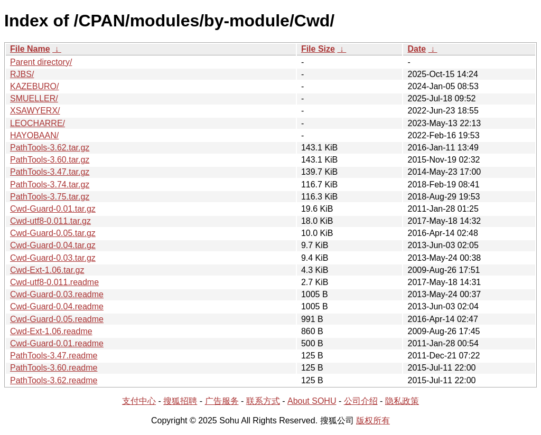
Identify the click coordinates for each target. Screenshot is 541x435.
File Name (30, 48)
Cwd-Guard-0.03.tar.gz (53, 257)
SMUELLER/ (34, 98)
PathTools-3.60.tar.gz (49, 159)
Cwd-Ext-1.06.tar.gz (47, 270)
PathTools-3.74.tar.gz (49, 184)
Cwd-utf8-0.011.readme (54, 282)
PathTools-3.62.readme (53, 380)
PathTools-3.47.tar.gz (49, 171)
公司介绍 (361, 400)
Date (416, 48)
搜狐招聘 (180, 400)
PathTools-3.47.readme (53, 355)
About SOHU (311, 400)
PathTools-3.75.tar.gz (49, 196)
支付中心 (139, 400)
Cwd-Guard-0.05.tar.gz (53, 233)
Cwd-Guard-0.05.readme (57, 319)
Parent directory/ (41, 62)
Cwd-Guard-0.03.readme (57, 294)
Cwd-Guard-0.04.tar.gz (53, 245)
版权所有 (373, 420)
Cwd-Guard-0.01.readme (57, 343)
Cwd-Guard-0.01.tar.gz (53, 208)
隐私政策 (402, 400)
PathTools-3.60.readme (53, 367)
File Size (318, 48)
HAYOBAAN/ (34, 135)
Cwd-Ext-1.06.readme (51, 331)
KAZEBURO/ (34, 86)
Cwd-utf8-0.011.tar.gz (50, 220)
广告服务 (222, 400)
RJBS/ (22, 74)
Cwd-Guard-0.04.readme (57, 306)
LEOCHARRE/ (37, 123)
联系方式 (263, 400)
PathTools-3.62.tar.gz (49, 147)
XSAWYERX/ (35, 110)
